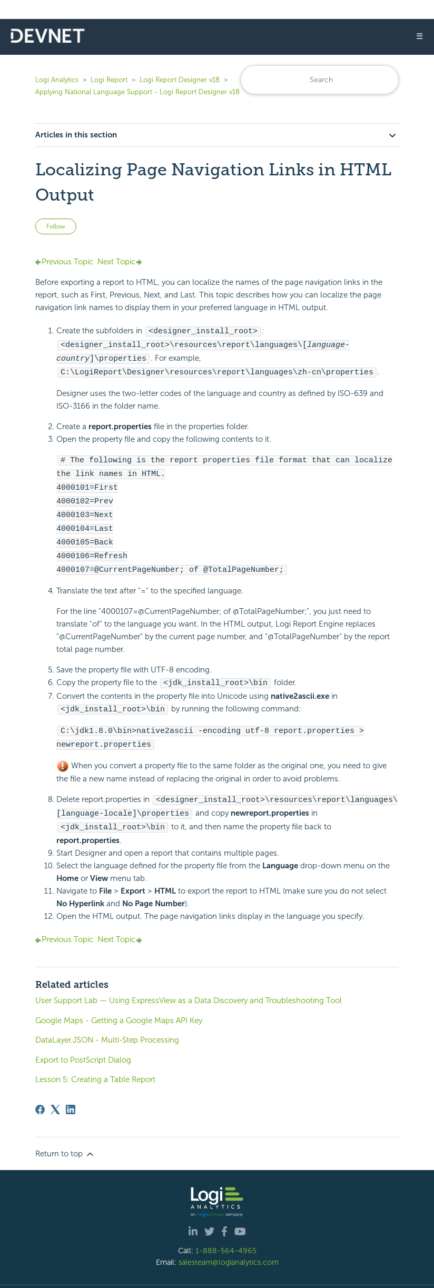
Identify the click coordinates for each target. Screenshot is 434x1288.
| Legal (274, 1275)
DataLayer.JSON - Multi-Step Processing (107, 1017)
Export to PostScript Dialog (83, 1037)
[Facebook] (40, 1086)
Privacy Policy (307, 1275)
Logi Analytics (56, 80)
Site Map (342, 1275)
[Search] (320, 79)
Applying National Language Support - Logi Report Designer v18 (137, 92)
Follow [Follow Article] (55, 226)
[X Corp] (55, 1086)
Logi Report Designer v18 (181, 80)
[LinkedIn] (70, 1086)
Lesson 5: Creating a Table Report (95, 1056)
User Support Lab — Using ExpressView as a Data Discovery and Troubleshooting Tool (188, 977)
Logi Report (109, 80)
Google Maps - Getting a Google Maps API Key (118, 997)
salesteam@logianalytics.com (229, 1239)
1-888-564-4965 (226, 1227)
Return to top (65, 1131)
